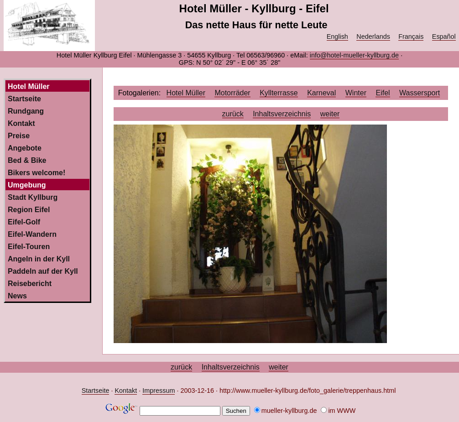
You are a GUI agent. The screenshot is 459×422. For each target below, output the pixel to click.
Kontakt (21, 123)
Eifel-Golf (24, 222)
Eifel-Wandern (32, 234)
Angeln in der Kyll (39, 259)
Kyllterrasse (279, 93)
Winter (355, 93)
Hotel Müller (186, 93)
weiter (330, 114)
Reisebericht (30, 283)
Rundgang (26, 111)
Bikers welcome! (36, 173)
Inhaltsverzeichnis (282, 114)
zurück (233, 114)
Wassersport (419, 93)
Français (410, 36)
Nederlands (373, 36)
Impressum (158, 390)
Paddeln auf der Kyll (43, 271)
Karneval (321, 93)
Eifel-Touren (29, 246)
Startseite (24, 99)
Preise (19, 136)
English (337, 36)
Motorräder (232, 93)
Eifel (383, 93)
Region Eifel (29, 210)
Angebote (25, 148)
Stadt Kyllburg (32, 197)
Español (444, 36)
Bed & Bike (27, 160)
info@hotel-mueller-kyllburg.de (354, 55)
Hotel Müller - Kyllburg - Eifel (254, 8)
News (17, 296)
